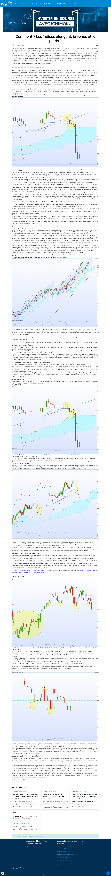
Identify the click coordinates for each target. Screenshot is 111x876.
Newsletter (58, 3)
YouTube (50, 3)
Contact (65, 3)
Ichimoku (51, 803)
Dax (19, 783)
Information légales (55, 864)
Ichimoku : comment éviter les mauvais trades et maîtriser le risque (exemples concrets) (84, 795)
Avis (36, 3)
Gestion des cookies (69, 874)
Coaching (30, 3)
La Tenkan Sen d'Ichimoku (63, 848)
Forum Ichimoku (29, 848)
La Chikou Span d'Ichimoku (64, 857)
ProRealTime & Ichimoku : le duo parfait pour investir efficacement (25, 817)
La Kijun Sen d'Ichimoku (63, 851)
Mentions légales (40, 874)
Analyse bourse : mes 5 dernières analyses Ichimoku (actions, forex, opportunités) (53, 795)
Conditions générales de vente (55, 874)
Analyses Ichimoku (23, 791)
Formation (23, 3)
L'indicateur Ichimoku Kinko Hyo (65, 846)
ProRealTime (26, 823)
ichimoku (15, 783)
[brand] (7, 3)
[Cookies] (3, 873)
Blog (40, 3)
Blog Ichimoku (29, 846)
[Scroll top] (108, 873)
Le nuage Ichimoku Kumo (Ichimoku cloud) (68, 854)
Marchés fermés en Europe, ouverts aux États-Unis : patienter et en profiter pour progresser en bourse (26, 795)
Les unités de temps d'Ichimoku (65, 860)
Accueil (17, 3)
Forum (45, 3)
